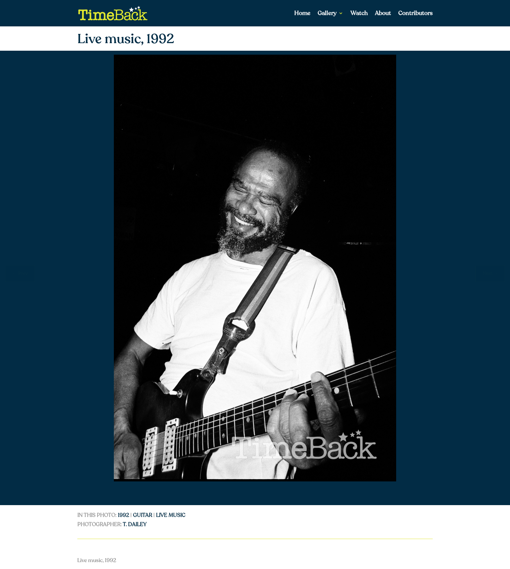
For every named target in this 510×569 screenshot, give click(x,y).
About (383, 14)
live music (170, 515)
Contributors (415, 14)
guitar (142, 515)
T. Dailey (134, 524)
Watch (359, 14)
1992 (123, 515)
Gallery (327, 14)
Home (302, 14)
